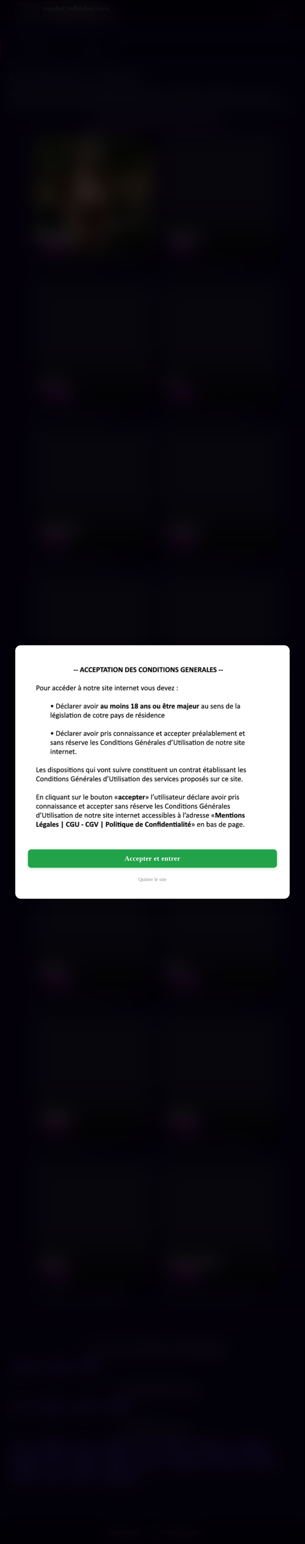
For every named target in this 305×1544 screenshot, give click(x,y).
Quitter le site (153, 879)
